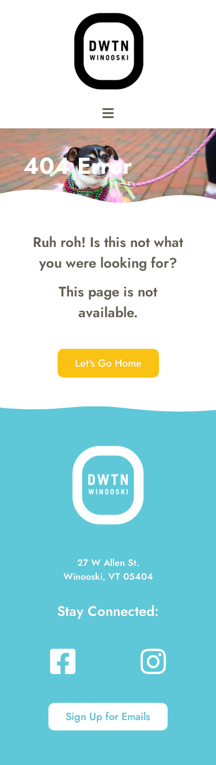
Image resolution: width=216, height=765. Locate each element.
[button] (108, 113)
